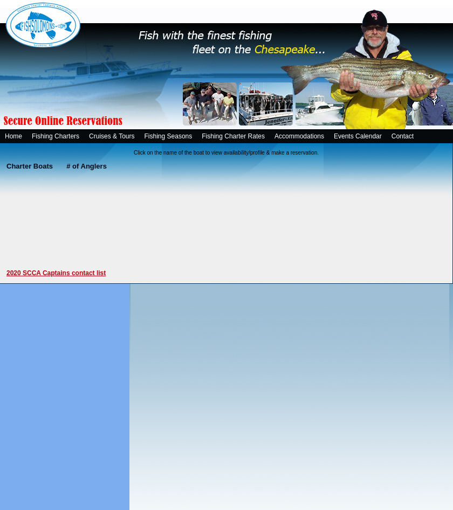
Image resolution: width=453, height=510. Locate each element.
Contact (403, 136)
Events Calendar (358, 136)
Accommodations (299, 136)
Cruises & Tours (111, 136)
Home (13, 136)
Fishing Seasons (169, 136)
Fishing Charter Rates (233, 136)
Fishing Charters (55, 136)
